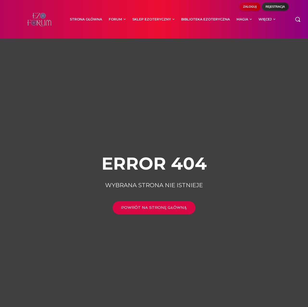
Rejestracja (275, 6)
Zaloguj (250, 6)
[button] (297, 19)
